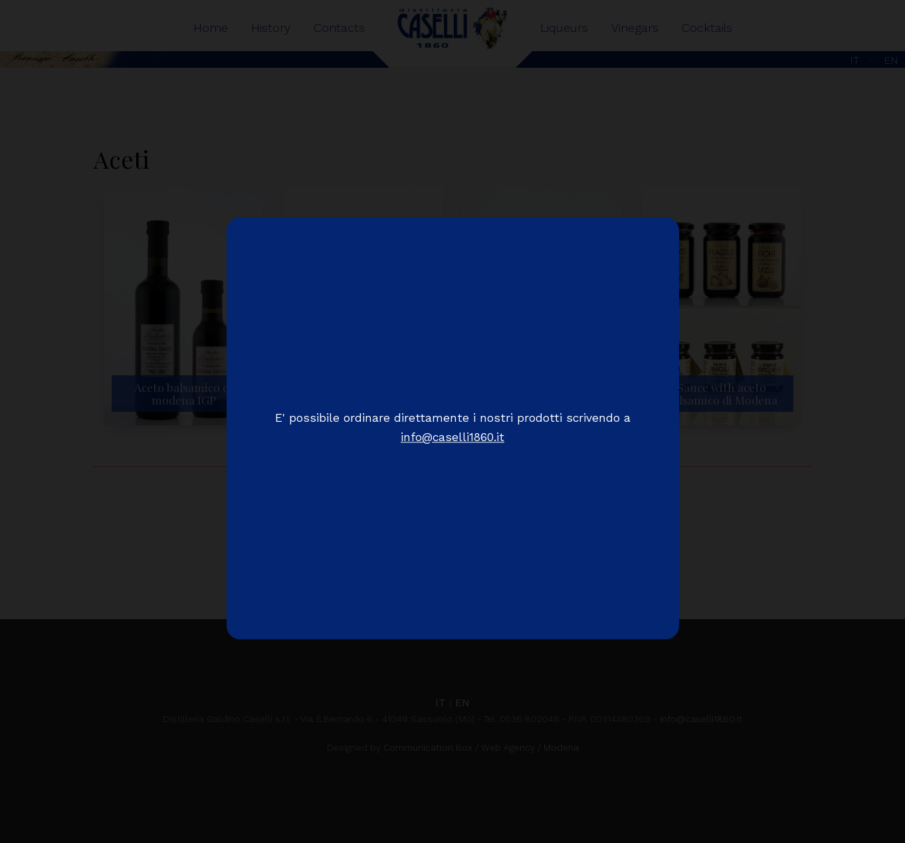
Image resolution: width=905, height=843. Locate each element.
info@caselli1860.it (452, 437)
